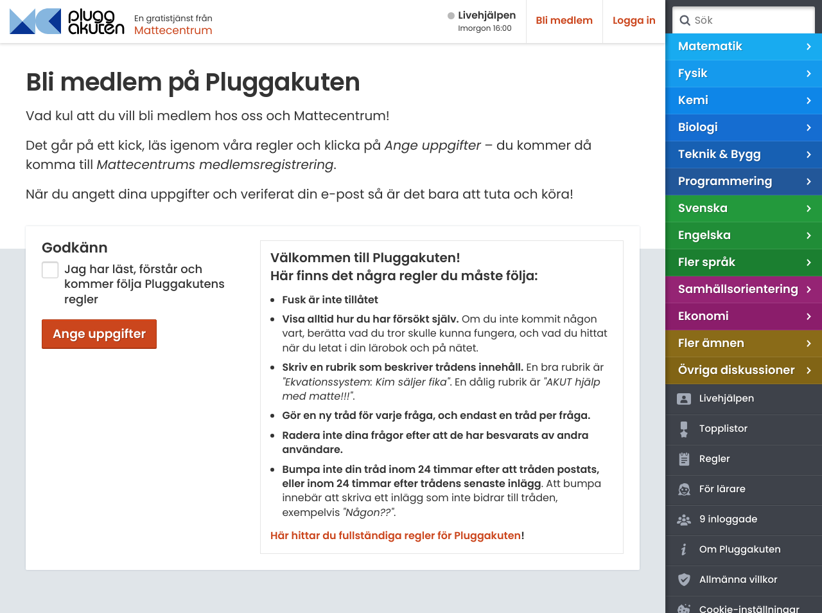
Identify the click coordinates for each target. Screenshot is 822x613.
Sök (684, 20)
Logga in (634, 21)
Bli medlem (564, 21)
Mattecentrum (173, 30)
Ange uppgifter (99, 333)
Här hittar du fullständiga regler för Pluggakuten (395, 535)
